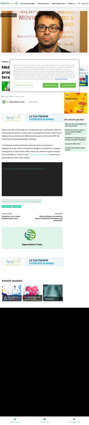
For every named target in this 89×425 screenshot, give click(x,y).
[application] (32, 179)
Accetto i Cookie (67, 85)
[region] (44, 76)
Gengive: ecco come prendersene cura (11, 217)
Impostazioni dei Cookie (22, 85)
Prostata (7, 206)
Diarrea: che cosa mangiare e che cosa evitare (75, 125)
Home (5, 15)
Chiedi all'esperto (11, 293)
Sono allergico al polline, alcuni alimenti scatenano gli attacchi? (48, 218)
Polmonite (49, 299)
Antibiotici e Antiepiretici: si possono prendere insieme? (75, 139)
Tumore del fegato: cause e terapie (32, 298)
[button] (84, 3)
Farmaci (11, 15)
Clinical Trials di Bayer (39, 154)
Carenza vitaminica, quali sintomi (12, 298)
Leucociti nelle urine (72, 144)
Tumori (17, 206)
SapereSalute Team (17, 102)
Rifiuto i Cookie (50, 85)
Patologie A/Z (50, 295)
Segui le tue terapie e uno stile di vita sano (22, 201)
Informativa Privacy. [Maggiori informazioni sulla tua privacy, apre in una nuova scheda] (61, 79)
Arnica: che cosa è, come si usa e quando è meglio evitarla (74, 132)
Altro (26, 293)
